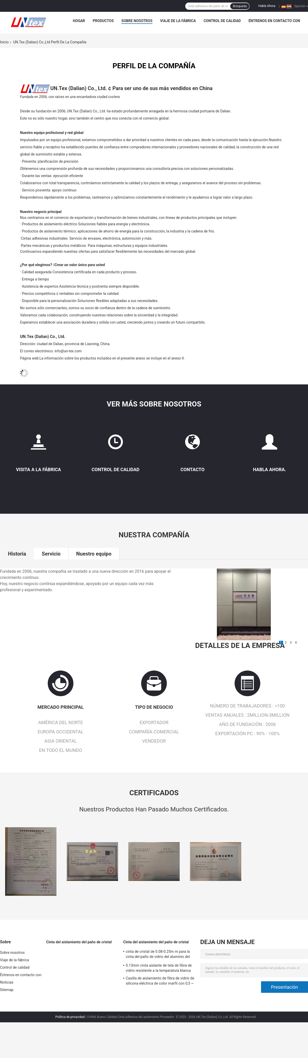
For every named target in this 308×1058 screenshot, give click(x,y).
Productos (103, 21)
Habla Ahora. (267, 6)
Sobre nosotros (136, 21)
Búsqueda (240, 6)
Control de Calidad (115, 469)
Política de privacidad (70, 1017)
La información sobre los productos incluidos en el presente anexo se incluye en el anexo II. (112, 358)
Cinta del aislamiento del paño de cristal (79, 942)
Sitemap (6, 990)
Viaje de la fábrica (178, 21)
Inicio (4, 42)
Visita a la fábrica (38, 469)
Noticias (6, 982)
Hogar (79, 21)
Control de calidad (222, 21)
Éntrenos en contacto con (274, 21)
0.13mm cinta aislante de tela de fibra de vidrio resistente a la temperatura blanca (159, 968)
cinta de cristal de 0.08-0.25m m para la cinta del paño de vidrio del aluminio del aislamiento (158, 954)
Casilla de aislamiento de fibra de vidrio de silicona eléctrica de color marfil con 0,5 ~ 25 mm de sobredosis (160, 981)
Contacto (192, 469)
